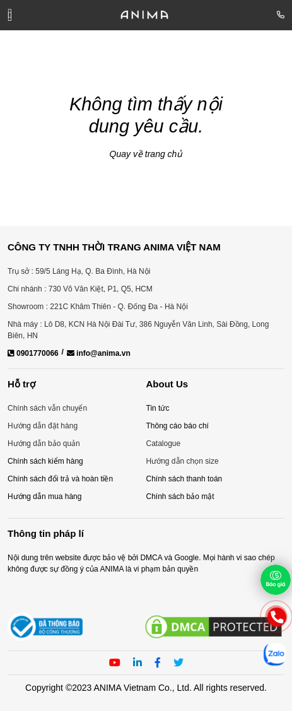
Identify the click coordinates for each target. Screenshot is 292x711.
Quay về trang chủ (146, 154)
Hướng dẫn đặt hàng (43, 425)
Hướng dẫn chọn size (182, 461)
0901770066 (33, 353)
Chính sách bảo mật (180, 496)
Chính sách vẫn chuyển (47, 408)
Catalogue (163, 443)
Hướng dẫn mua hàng (44, 496)
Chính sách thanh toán (184, 478)
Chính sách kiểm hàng (45, 461)
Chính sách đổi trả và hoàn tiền (60, 478)
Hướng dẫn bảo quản (44, 443)
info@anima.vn (99, 353)
